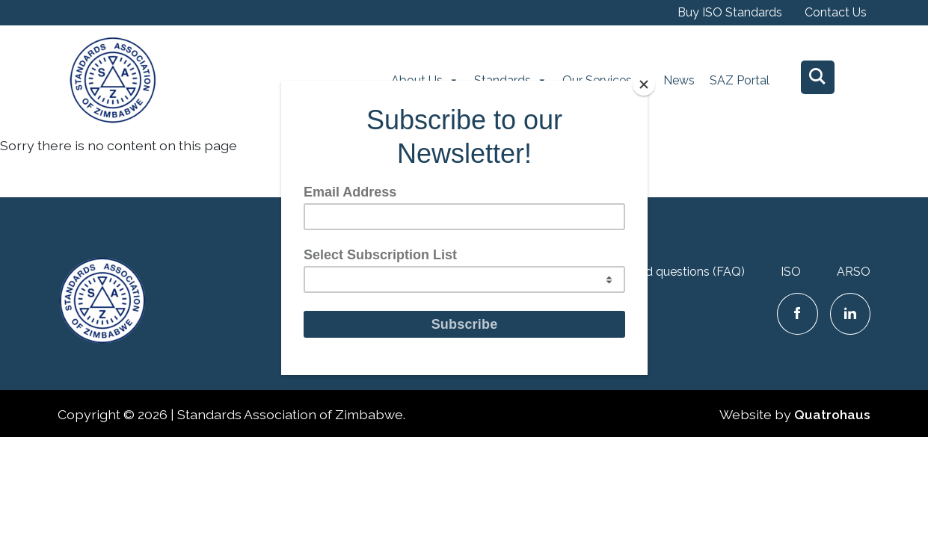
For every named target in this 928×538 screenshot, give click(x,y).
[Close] (644, 84)
